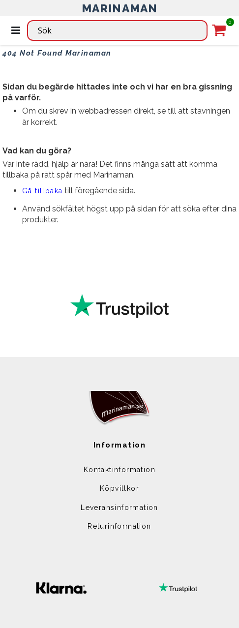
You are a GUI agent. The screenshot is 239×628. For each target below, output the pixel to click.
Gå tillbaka (42, 191)
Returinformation (119, 526)
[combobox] (117, 30)
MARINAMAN (120, 8)
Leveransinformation (119, 507)
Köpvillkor (119, 488)
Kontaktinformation (119, 470)
